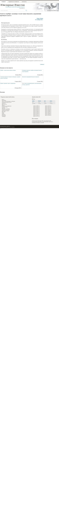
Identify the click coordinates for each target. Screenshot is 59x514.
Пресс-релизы (4, 104)
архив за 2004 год (48, 115)
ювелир (23, 84)
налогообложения (38, 83)
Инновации (4, 100)
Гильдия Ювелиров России (6, 102)
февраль (39, 100)
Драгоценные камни (5, 110)
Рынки (3, 113)
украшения (27, 84)
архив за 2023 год (36, 108)
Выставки (3, 111)
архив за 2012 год (48, 107)
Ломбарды (3, 116)
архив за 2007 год (48, 112)
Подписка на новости (13, 1)
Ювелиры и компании (6, 108)
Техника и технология (6, 109)
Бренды (3, 105)
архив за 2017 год (36, 114)
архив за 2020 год (36, 111)
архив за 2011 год (48, 108)
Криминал (3, 114)
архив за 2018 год (36, 113)
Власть (3, 99)
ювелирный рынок (30, 83)
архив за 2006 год (48, 113)
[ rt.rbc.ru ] (42, 64)
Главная (4, 1)
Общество (3, 103)
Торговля (3, 107)
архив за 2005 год (48, 114)
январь (33, 100)
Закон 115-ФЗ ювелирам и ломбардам (8, 101)
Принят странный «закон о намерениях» (8, 83)
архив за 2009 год (48, 110)
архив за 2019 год (36, 112)
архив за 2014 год (48, 105)
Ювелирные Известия (13, 4)
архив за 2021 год (36, 110)
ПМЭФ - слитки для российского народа (8, 70)
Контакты (24, 1)
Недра (3, 112)
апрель (51, 100)
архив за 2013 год (48, 106)
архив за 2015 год (36, 116)
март (45, 100)
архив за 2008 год (48, 111)
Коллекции (4, 115)
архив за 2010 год (48, 109)
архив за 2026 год (36, 105)
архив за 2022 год (36, 109)
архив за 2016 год (36, 115)
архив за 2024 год (36, 107)
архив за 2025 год (36, 106)
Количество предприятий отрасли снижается (30, 76)
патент (25, 83)
